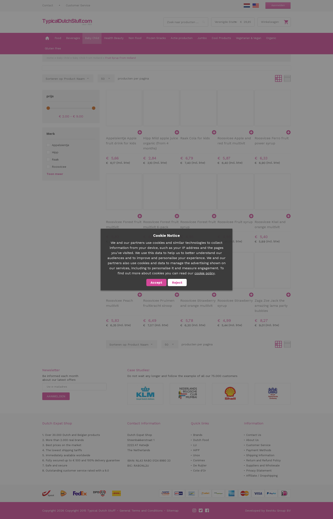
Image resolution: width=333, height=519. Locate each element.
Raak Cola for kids (195, 138)
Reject (177, 283)
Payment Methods (258, 450)
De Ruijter (200, 465)
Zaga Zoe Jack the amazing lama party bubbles (271, 306)
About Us (252, 440)
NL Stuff (247, 5)
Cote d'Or (199, 470)
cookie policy (205, 273)
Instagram (194, 510)
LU (195, 445)
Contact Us (253, 435)
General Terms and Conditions (141, 510)
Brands (197, 435)
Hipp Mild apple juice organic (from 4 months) (160, 143)
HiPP (196, 450)
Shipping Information (260, 455)
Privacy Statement (259, 470)
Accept (156, 283)
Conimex (199, 460)
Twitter (201, 510)
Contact (47, 5)
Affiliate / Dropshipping (262, 475)
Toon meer (55, 174)
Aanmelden (278, 5)
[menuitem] (47, 38)
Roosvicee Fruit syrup (235, 222)
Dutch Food (201, 440)
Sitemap (173, 510)
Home (50, 58)
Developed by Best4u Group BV (268, 510)
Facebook (207, 510)
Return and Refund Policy (263, 460)
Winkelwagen (270, 22)
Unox (196, 455)
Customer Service (78, 5)
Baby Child (63, 58)
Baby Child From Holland (87, 58)
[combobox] (186, 22)
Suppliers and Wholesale (263, 465)
